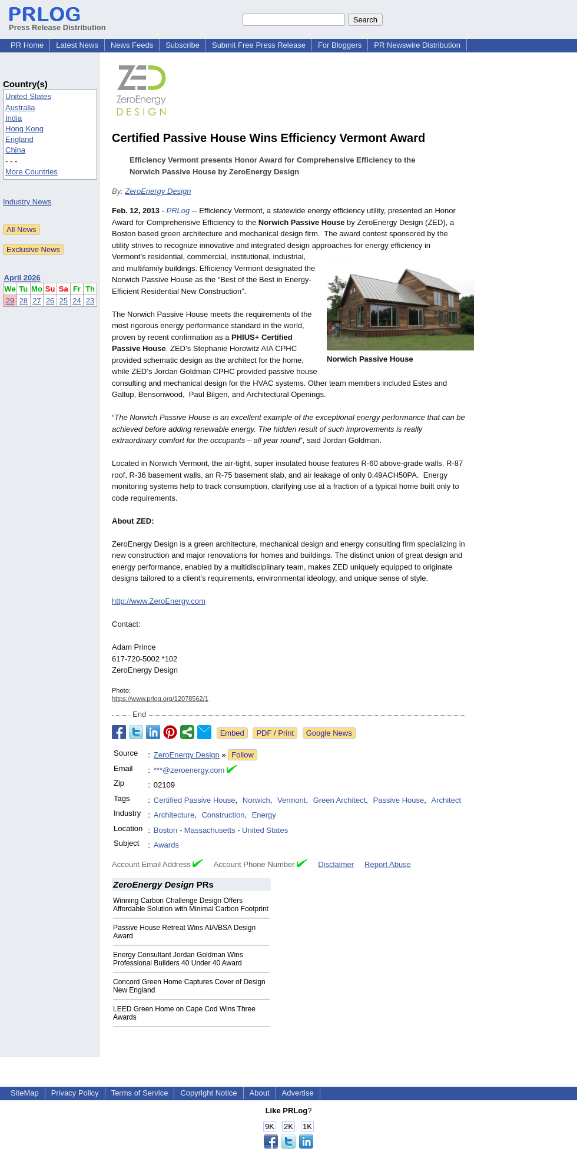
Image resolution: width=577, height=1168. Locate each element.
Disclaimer (336, 864)
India (13, 118)
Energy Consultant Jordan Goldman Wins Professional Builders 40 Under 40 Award (178, 959)
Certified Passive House (195, 800)
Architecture (174, 814)
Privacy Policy (75, 1092)
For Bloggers (340, 45)
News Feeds (132, 45)
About (260, 1092)
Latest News (77, 45)
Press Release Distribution (57, 23)
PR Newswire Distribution (417, 45)
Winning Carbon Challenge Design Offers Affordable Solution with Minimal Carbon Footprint (190, 904)
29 (10, 300)
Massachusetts (210, 830)
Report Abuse (387, 864)
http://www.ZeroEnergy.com (158, 601)
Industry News (27, 201)
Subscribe (182, 45)
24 (76, 300)
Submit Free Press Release (259, 45)
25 (63, 300)
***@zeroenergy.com (189, 770)
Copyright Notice (208, 1092)
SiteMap (25, 1092)
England (19, 139)
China (15, 149)
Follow (242, 754)
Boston (165, 830)
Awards (166, 845)
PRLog (178, 210)
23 (90, 300)
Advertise (298, 1092)
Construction (222, 814)
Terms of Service (139, 1092)
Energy (264, 814)
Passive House (399, 800)
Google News (329, 733)
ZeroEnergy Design (158, 191)
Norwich (256, 800)
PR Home (27, 45)
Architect (446, 800)
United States (28, 96)
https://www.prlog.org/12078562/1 (160, 698)
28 (23, 300)
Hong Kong (24, 128)
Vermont (291, 800)
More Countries (31, 171)
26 (50, 300)
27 (36, 300)
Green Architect (339, 800)
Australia (20, 107)
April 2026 (22, 277)
